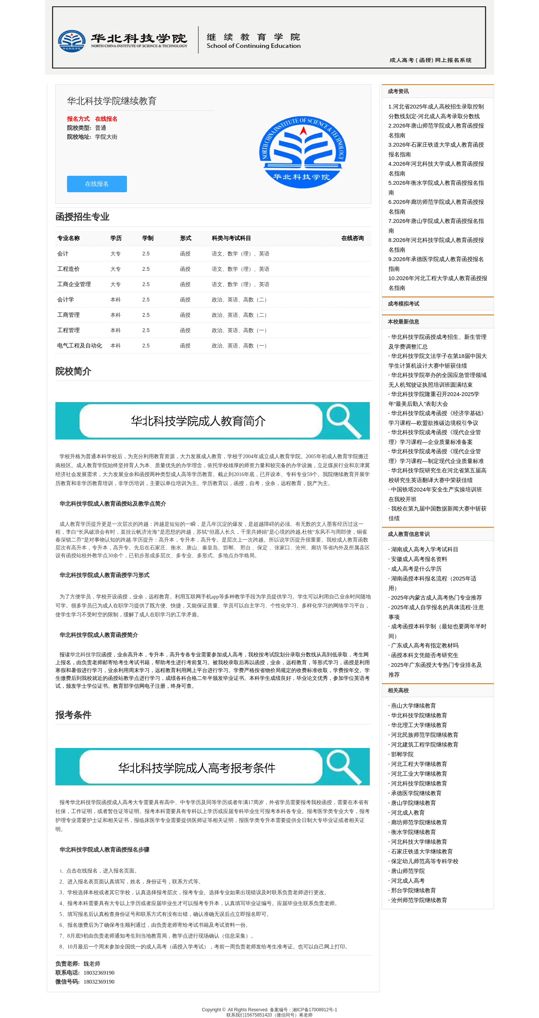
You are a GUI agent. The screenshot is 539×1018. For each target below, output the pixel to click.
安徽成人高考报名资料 (419, 559)
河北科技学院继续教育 (419, 783)
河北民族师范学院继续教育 (425, 735)
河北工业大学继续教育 (419, 773)
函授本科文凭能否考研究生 (425, 655)
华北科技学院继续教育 (419, 715)
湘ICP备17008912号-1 (314, 1009)
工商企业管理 (74, 284)
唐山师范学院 (408, 871)
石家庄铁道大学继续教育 (422, 851)
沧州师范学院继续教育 (419, 900)
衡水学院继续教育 (413, 832)
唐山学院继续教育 (413, 803)
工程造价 (68, 269)
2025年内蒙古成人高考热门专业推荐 (436, 597)
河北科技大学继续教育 (419, 841)
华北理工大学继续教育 (419, 725)
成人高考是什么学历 (416, 568)
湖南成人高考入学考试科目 (425, 549)
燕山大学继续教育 (413, 705)
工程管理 (68, 330)
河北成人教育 (408, 812)
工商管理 (68, 315)
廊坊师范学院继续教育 (419, 822)
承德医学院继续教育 (416, 793)
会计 (62, 253)
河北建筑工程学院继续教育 (425, 744)
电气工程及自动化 (79, 345)
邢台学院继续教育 (413, 890)
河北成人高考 (408, 880)
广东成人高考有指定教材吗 (425, 645)
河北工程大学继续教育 (419, 764)
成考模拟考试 (403, 304)
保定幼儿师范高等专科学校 (425, 861)
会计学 (65, 299)
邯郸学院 (402, 754)
